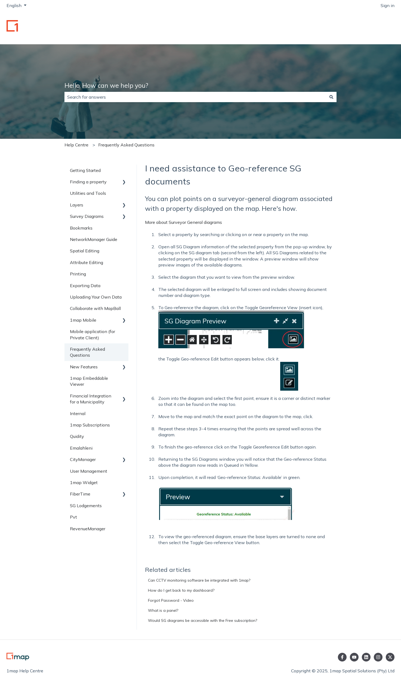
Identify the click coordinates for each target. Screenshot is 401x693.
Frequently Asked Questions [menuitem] (87, 352)
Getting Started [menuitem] (85, 170)
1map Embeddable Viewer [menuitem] (89, 381)
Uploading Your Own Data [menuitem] (96, 297)
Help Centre (76, 145)
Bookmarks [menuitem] (81, 228)
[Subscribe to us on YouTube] (354, 657)
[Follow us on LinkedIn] (366, 657)
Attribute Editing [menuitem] (86, 262)
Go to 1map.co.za (372, 27)
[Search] (331, 97)
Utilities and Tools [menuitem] (88, 193)
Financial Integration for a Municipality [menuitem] (90, 398)
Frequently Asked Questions (126, 145)
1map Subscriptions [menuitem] (90, 425)
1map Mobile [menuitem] (83, 320)
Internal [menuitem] (77, 413)
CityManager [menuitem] (83, 459)
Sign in (387, 5)
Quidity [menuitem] (77, 436)
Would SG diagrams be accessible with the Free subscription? (202, 620)
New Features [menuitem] (84, 366)
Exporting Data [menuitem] (85, 285)
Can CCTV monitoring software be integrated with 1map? (199, 580)
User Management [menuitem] (88, 471)
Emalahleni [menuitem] (81, 448)
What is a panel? (163, 610)
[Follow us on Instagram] (378, 657)
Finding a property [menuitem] (88, 181)
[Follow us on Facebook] (342, 657)
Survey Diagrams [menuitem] (87, 216)
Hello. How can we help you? (106, 85)
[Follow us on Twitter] (390, 657)
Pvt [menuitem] (73, 517)
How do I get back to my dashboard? (181, 590)
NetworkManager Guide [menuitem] (93, 239)
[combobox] (195, 97)
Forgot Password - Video (171, 600)
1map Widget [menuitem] (84, 482)
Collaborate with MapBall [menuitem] (95, 308)
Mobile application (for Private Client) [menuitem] (92, 334)
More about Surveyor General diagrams (183, 222)
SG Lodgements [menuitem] (86, 505)
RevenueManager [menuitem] (87, 528)
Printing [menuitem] (78, 274)
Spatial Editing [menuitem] (84, 250)
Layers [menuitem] (76, 205)
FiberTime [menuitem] (80, 494)
